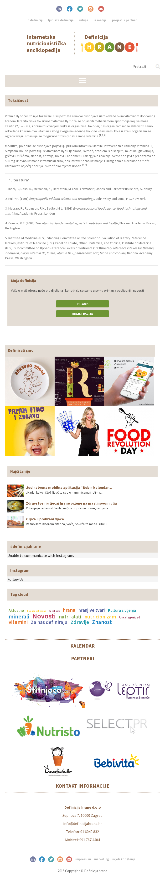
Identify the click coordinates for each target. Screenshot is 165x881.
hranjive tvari (91, 610)
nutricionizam (100, 616)
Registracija (82, 314)
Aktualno (16, 610)
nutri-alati (70, 617)
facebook (54, 610)
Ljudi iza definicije (60, 20)
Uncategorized (129, 617)
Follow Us (15, 579)
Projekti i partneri (125, 20)
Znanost (102, 621)
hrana (69, 610)
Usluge (83, 20)
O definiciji (35, 20)
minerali (19, 616)
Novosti (44, 615)
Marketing (101, 859)
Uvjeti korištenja (123, 859)
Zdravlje (80, 622)
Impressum (83, 859)
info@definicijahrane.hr (82, 823)
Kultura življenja (122, 610)
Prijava (82, 304)
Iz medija (100, 20)
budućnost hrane (36, 610)
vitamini (18, 621)
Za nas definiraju (49, 622)
